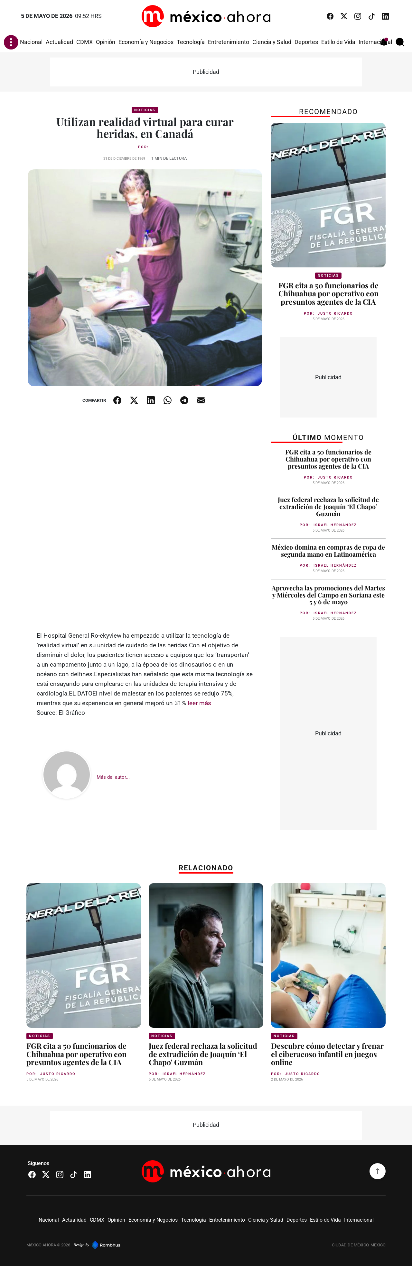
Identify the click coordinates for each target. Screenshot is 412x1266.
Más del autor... (113, 777)
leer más (199, 703)
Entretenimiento (228, 42)
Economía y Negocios (145, 42)
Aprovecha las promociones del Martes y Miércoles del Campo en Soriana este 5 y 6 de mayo (328, 595)
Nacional (31, 42)
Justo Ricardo (335, 313)
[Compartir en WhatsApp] (167, 400)
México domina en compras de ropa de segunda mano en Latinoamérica (328, 550)
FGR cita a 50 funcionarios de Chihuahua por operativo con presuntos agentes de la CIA (328, 293)
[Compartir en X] (134, 400)
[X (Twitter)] (344, 16)
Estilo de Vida (338, 42)
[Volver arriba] (378, 1171)
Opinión (105, 42)
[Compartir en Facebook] (117, 400)
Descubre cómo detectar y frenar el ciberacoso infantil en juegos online (327, 1054)
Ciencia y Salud (271, 42)
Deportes (306, 42)
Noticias (144, 110)
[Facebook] (330, 16)
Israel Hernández (335, 525)
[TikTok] (371, 16)
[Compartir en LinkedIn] (151, 400)
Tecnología (191, 42)
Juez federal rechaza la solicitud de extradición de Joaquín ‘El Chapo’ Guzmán (328, 506)
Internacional (375, 42)
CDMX (84, 42)
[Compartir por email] (201, 400)
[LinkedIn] (385, 16)
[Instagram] (357, 16)
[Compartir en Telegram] (184, 400)
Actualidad (59, 42)
